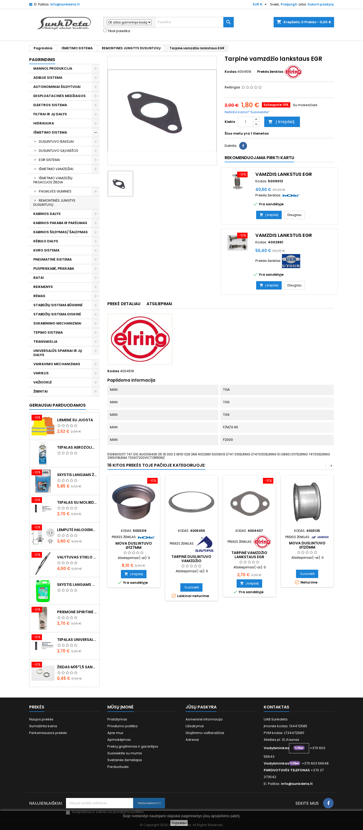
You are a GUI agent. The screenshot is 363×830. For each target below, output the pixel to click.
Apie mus (115, 732)
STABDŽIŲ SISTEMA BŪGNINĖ (58, 305)
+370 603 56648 (315, 763)
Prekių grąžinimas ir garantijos (132, 746)
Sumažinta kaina (43, 726)
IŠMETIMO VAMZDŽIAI (56, 168)
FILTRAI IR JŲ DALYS (50, 114)
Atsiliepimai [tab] (159, 304)
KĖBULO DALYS (45, 241)
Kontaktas (276, 707)
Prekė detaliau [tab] (123, 304)
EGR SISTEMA (49, 159)
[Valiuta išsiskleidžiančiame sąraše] (260, 4)
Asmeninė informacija (204, 719)
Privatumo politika (122, 726)
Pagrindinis (42, 60)
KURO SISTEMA (46, 250)
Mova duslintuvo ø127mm (133, 545)
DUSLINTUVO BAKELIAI (56, 141)
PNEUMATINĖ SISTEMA (52, 259)
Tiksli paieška (116, 31)
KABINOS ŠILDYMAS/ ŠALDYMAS (60, 232)
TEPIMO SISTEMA (48, 332)
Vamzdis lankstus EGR (283, 174)
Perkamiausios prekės (48, 732)
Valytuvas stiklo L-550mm (77, 557)
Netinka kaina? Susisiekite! (247, 112)
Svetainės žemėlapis (124, 759)
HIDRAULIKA (43, 123)
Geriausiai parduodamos (57, 405)
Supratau (179, 823)
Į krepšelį (281, 122)
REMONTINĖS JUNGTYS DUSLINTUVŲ (54, 202)
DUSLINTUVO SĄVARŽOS (58, 150)
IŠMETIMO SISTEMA (50, 132)
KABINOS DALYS (47, 213)
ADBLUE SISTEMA (47, 77)
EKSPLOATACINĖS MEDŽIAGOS (59, 95)
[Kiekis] (245, 122)
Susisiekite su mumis (124, 753)
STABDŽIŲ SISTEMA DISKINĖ (57, 314)
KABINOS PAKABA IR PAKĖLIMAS (60, 222)
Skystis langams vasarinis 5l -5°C (77, 584)
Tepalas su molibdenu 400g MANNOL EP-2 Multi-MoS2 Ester (77, 502)
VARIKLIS (41, 373)
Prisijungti (289, 4)
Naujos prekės (41, 719)
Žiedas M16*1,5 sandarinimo (77, 667)
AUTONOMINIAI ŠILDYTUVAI (57, 86)
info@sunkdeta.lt (65, 4)
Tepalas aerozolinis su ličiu (77, 447)
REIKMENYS (43, 286)
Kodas (230, 71)
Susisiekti (191, 587)
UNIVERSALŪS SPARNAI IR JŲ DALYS (57, 352)
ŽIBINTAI (40, 391)
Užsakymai (195, 726)
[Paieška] (194, 22)
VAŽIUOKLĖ (42, 382)
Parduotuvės (118, 766)
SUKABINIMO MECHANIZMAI (57, 323)
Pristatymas (117, 719)
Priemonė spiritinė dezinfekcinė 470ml (77, 612)
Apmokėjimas (119, 739)
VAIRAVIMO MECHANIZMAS (56, 364)
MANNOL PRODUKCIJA (52, 68)
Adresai (192, 739)
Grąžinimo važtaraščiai (205, 732)
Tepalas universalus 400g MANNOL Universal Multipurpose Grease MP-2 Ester (77, 639)
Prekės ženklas (270, 71)
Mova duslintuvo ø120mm (307, 545)
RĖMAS (39, 295)
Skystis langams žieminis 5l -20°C (77, 475)
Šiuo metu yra (237, 133)
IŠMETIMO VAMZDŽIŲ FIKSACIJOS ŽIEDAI (52, 180)
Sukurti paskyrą (320, 4)
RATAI (38, 277)
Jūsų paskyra (201, 707)
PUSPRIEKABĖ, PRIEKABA (53, 268)
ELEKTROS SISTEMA (50, 105)
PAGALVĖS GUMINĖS (55, 191)
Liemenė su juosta (75, 420)
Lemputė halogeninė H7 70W (77, 530)
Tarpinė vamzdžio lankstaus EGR (249, 555)
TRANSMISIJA (45, 341)
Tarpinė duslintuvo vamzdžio (191, 558)
